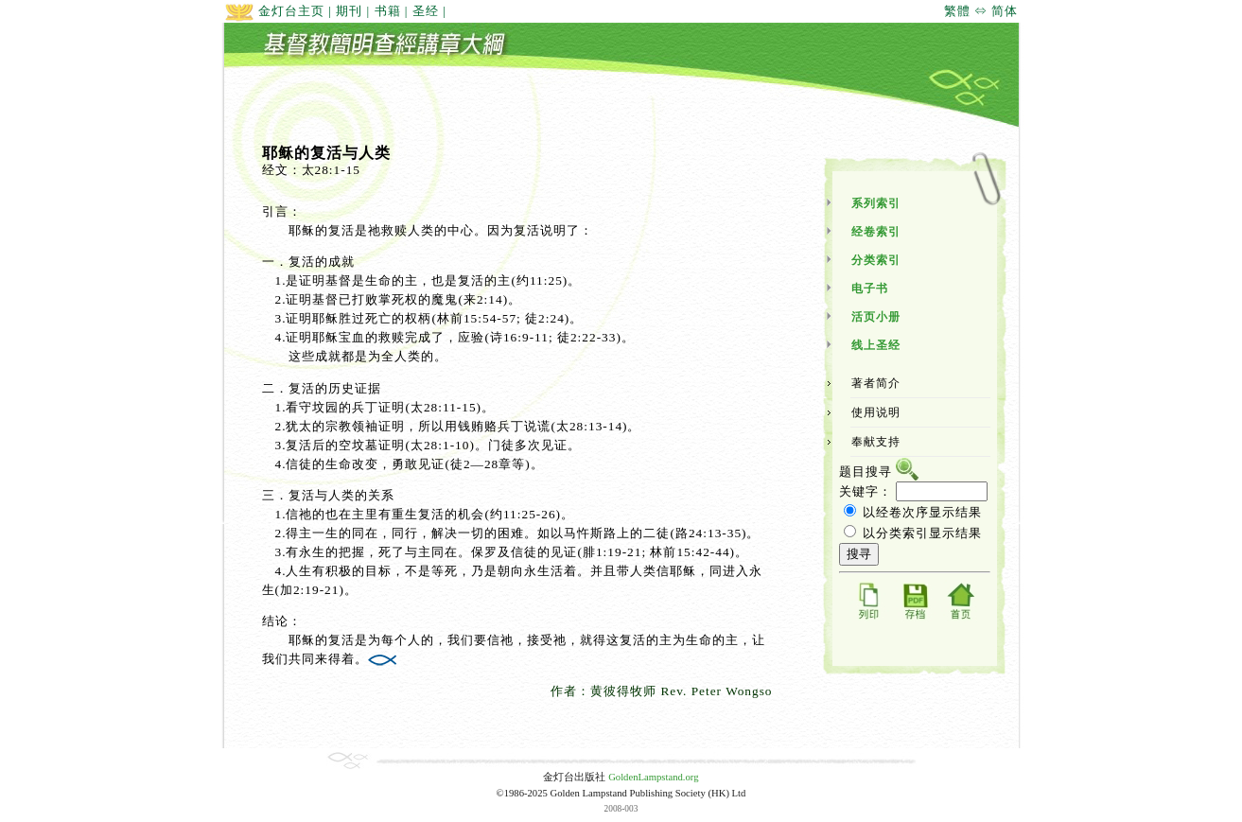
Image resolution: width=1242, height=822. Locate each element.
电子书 (869, 288)
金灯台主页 (274, 11)
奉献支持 (876, 441)
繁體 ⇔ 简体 (981, 11)
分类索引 (876, 260)
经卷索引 (876, 231)
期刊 (349, 11)
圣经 (425, 11)
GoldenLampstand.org (653, 777)
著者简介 (876, 383)
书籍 (388, 11)
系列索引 (876, 203)
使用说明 (876, 412)
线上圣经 (876, 345)
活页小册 (876, 317)
